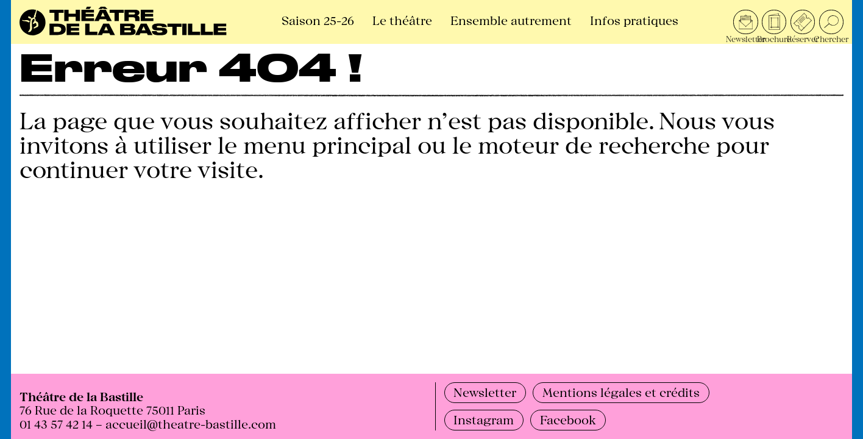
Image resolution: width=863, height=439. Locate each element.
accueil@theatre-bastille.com (190, 423)
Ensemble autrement (511, 20)
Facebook (568, 419)
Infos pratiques (634, 20)
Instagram (483, 419)
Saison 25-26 (318, 20)
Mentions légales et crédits (621, 392)
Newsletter (484, 392)
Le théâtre (402, 20)
